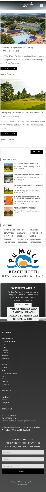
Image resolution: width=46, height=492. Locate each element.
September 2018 (36, 242)
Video (4, 370)
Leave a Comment (7, 74)
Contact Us (5, 385)
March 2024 (34, 230)
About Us (5, 356)
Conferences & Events (9, 341)
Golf (3, 344)
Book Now (5, 382)
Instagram (5, 403)
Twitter (4, 400)
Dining (4, 347)
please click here (23, 305)
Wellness (5, 353)
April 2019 (34, 236)
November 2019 (36, 233)
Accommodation (7, 339)
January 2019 (35, 239)
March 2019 (8, 239)
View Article (9, 68)
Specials (5, 379)
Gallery (4, 368)
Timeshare (5, 358)
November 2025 (9, 230)
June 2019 (20, 236)
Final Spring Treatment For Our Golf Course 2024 (21, 112)
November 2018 (22, 242)
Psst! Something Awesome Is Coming (16, 47)
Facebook (5, 397)
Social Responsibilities (9, 373)
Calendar (5, 365)
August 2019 (8, 236)
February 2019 (22, 239)
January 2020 (22, 233)
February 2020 (9, 233)
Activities (5, 350)
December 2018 (9, 242)
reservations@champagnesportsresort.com (21, 421)
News (17, 51)
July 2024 (20, 230)
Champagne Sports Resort (28, 482)
